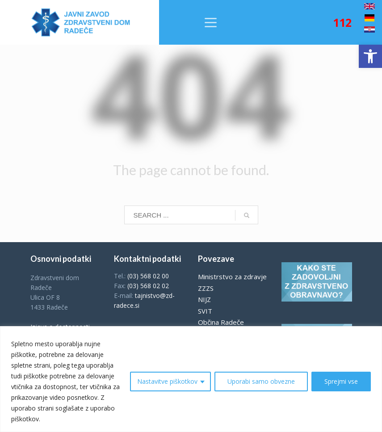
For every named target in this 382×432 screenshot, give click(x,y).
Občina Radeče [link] (221, 322)
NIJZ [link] (204, 299)
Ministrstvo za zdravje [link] (232, 276)
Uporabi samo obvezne (261, 381)
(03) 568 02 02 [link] (148, 285)
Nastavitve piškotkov (167, 381)
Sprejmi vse (341, 381)
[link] (370, 56)
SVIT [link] (205, 310)
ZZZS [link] (206, 288)
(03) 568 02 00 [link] (148, 276)
